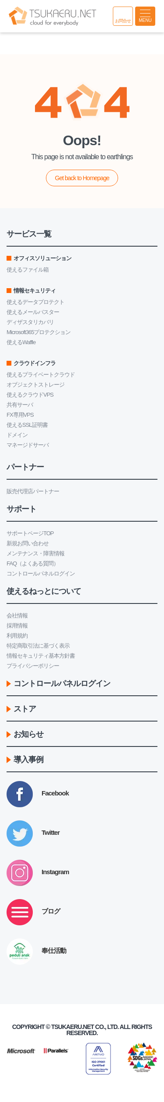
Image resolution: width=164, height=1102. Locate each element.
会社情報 (17, 615)
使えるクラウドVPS (30, 395)
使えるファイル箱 (28, 269)
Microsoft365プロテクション (38, 332)
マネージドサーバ (28, 445)
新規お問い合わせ (28, 543)
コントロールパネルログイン (41, 573)
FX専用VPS (20, 415)
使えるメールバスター (33, 312)
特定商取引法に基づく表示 (38, 646)
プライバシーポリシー (33, 666)
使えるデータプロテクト (35, 302)
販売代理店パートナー (33, 491)
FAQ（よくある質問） (33, 563)
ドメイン (17, 435)
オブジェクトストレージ (35, 384)
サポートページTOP (30, 533)
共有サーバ (20, 405)
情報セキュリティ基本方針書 (41, 656)
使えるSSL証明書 (27, 425)
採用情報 (17, 625)
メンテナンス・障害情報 (35, 553)
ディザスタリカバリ (30, 322)
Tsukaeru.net (72, 1026)
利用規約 (17, 635)
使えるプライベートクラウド (41, 374)
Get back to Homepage (82, 177)
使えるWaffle (21, 342)
